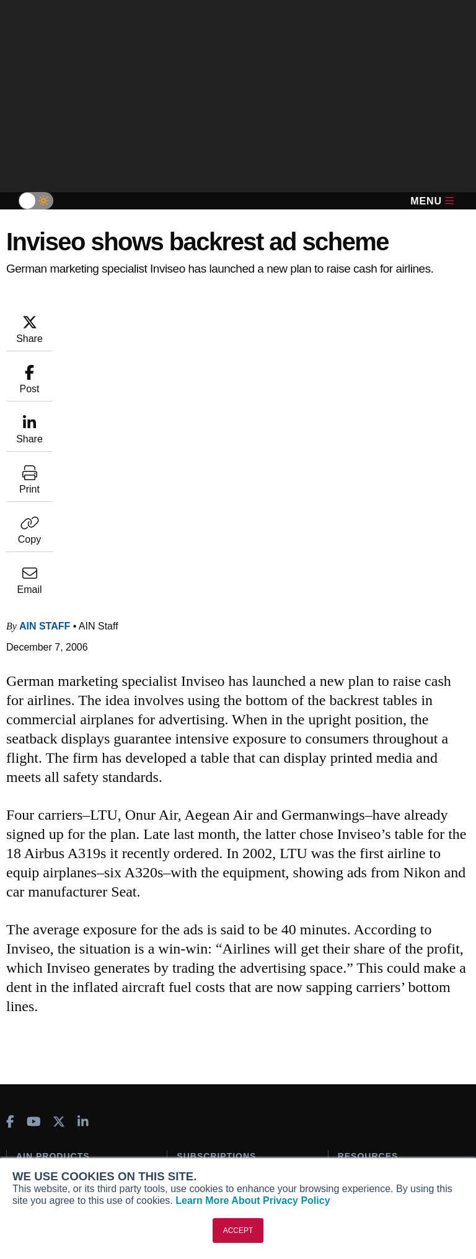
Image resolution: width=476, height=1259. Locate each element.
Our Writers (40, 1121)
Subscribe (198, 929)
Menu (432, 201)
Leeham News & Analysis (75, 1050)
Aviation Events (370, 1029)
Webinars (357, 996)
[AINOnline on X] (59, 871)
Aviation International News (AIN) (73, 951)
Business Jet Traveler (68, 989)
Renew (191, 962)
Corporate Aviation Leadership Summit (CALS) (79, 1028)
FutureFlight (41, 1006)
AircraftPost (48, 973)
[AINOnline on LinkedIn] (83, 871)
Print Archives (367, 929)
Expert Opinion (369, 945)
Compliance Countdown (387, 1046)
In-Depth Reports (373, 962)
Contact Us (39, 1154)
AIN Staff (44, 375)
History (31, 1138)
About (28, 1104)
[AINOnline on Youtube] (34, 871)
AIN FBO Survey (57, 929)
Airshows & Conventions (389, 1012)
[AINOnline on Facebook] (10, 871)
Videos (352, 979)
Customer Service (213, 945)
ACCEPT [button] (238, 1230)
